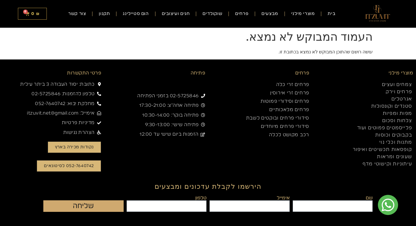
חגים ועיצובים (176, 14)
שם (369, 198)
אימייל (283, 198)
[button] (69, 166)
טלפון (201, 198)
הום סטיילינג (135, 14)
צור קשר (77, 14)
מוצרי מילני (303, 14)
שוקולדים (212, 14)
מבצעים (269, 14)
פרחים (241, 14)
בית (331, 14)
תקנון (104, 14)
